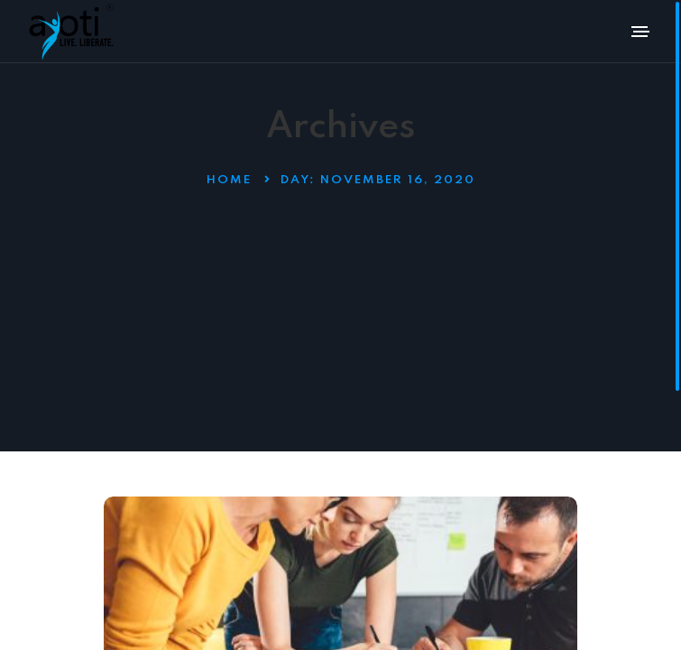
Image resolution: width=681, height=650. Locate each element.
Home (229, 180)
